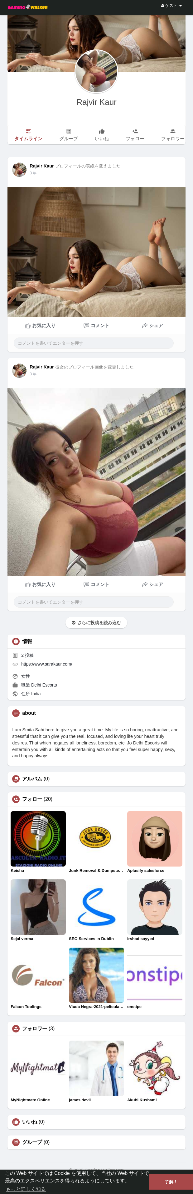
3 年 (33, 173)
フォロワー (34, 1028)
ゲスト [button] (171, 5)
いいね (29, 1122)
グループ (32, 1142)
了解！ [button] (171, 1181)
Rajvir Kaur (96, 102)
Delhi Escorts (44, 684)
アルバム (32, 778)
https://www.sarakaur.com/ (46, 663)
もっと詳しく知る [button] (26, 1189)
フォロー (32, 799)
